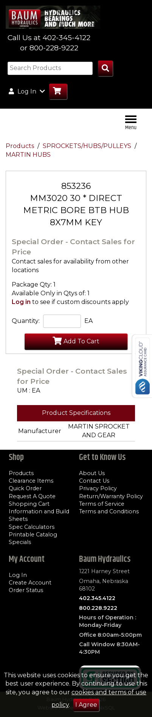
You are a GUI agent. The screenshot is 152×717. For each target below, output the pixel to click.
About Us (92, 473)
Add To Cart (76, 341)
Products (21, 146)
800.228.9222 (98, 608)
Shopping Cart (29, 503)
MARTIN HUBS (28, 154)
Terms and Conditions (109, 511)
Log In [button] (27, 91)
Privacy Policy (98, 488)
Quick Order (25, 488)
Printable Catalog (33, 534)
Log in (21, 302)
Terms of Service (101, 503)
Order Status (26, 590)
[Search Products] (105, 68)
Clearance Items (31, 480)
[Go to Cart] (58, 91)
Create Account (30, 582)
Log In (18, 575)
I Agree (86, 704)
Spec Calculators (31, 527)
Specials (20, 542)
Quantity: (26, 320)
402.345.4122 (97, 598)
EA (88, 320)
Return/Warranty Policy (111, 496)
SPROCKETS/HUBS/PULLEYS (88, 146)
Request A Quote (32, 496)
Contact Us (94, 480)
